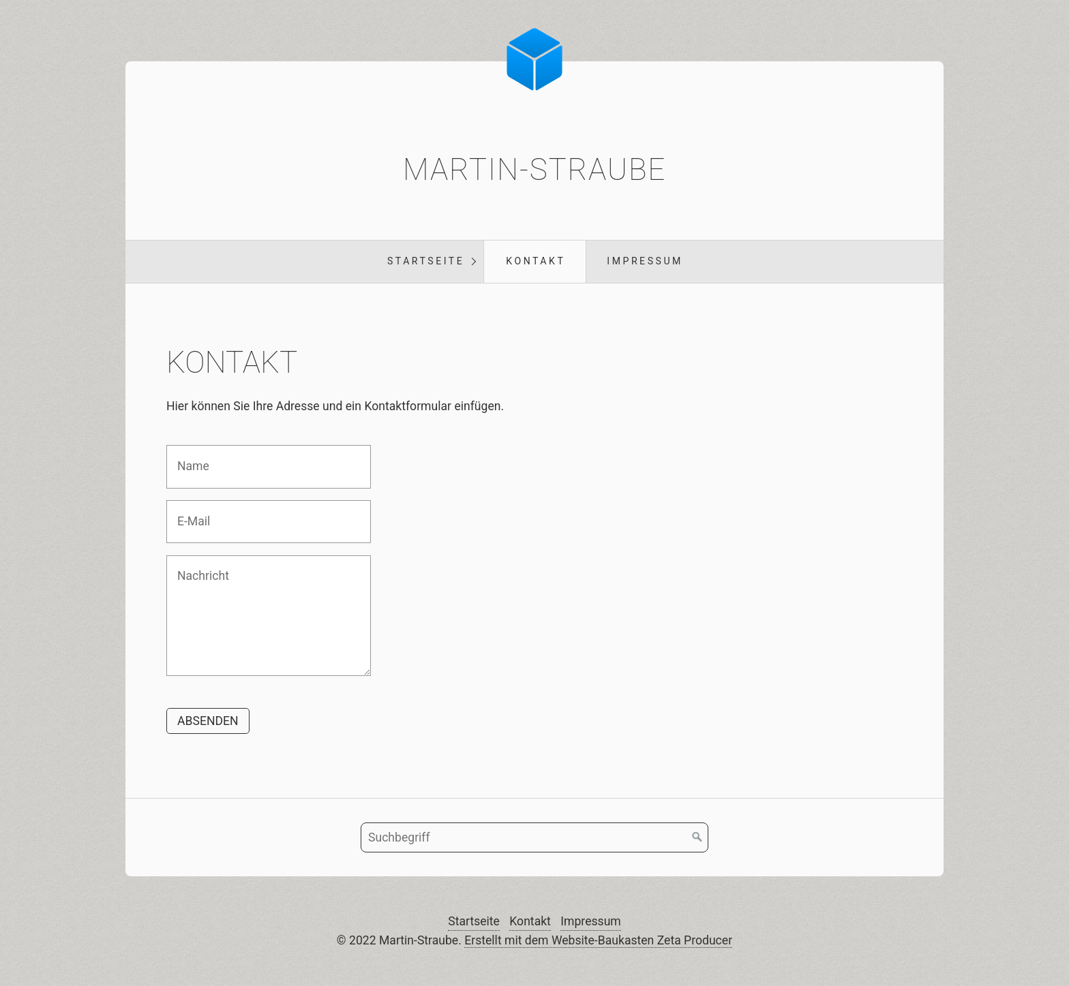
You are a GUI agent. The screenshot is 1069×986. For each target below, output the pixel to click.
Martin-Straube (534, 169)
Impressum (645, 261)
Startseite (425, 261)
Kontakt (535, 261)
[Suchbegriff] (534, 837)
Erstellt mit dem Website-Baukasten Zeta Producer (598, 940)
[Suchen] (697, 837)
